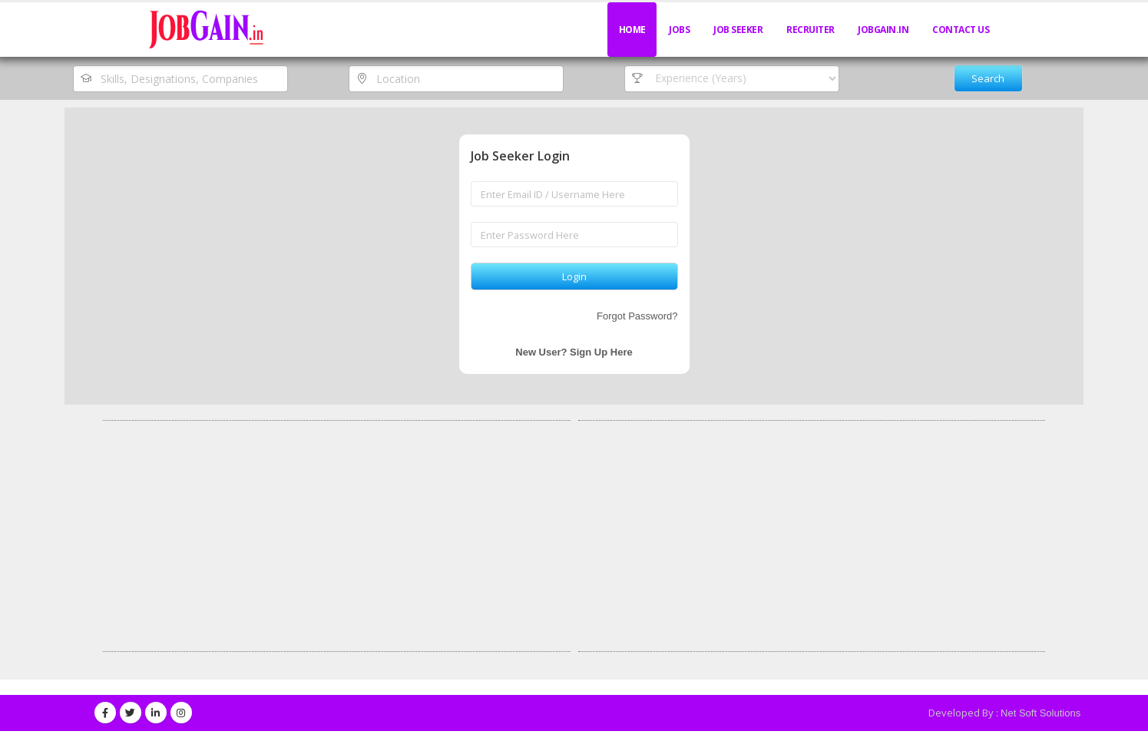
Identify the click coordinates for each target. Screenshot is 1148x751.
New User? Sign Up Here (573, 352)
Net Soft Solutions (1040, 713)
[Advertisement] (337, 535)
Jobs (679, 29)
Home (632, 29)
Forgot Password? (637, 316)
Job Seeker (738, 29)
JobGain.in (883, 29)
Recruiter (810, 29)
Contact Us (960, 29)
